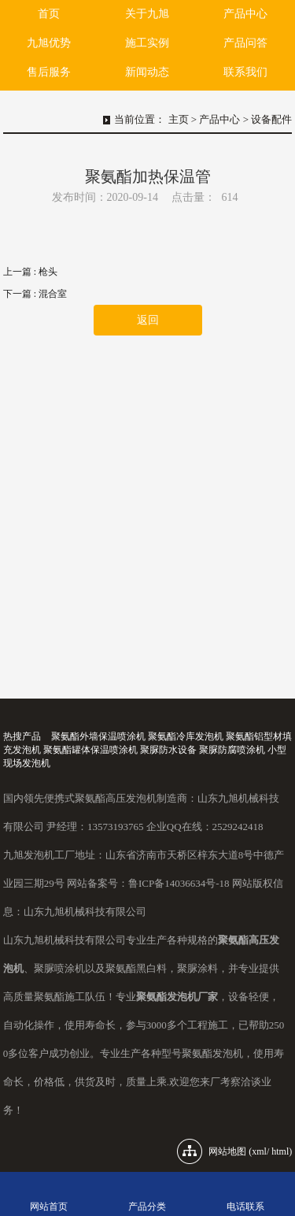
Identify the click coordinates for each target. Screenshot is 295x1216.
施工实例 (147, 43)
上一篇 (30, 271)
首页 (49, 14)
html (280, 1151)
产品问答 (245, 43)
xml (259, 1151)
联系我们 (245, 72)
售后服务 (49, 72)
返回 (148, 320)
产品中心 (245, 14)
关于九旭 (147, 14)
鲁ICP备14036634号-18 (179, 883)
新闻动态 (147, 72)
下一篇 (35, 293)
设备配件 (271, 119)
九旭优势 (49, 43)
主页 (178, 119)
